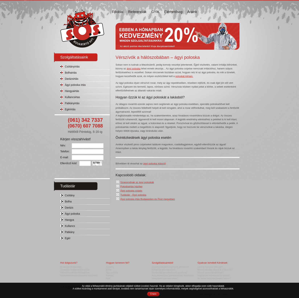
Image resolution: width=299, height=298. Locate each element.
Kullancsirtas (72, 97)
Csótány (70, 195)
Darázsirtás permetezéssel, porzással (169, 272)
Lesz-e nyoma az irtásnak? (210, 267)
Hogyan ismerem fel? (117, 262)
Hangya (69, 219)
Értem (153, 294)
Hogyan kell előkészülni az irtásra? (214, 275)
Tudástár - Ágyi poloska (133, 194)
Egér (68, 238)
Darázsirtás (71, 78)
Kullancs (70, 225)
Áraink (192, 12)
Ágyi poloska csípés (131, 190)
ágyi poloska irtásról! (154, 163)
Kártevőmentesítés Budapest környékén (78, 275)
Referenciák (137, 12)
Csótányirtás (72, 66)
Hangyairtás (72, 91)
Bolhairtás (71, 72)
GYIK (155, 12)
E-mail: (64, 157)
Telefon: (65, 151)
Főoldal (117, 12)
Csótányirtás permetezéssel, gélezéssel (170, 267)
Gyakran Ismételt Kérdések (212, 262)
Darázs (69, 207)
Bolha (68, 201)
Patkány (70, 232)
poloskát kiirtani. (184, 76)
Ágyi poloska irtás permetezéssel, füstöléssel (173, 275)
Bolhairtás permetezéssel (163, 270)
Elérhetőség (173, 12)
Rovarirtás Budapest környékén (74, 270)
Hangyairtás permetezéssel (164, 278)
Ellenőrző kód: (68, 163)
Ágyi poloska (72, 213)
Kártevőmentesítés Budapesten (74, 272)
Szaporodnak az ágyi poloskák (137, 182)
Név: (63, 145)
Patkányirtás (72, 103)
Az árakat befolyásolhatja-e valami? (214, 278)
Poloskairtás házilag (131, 186)
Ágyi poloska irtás (75, 84)
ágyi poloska (134, 68)
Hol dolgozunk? (68, 262)
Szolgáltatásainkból (162, 262)
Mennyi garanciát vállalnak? (210, 272)
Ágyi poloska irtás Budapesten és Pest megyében (147, 199)
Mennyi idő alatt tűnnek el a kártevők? (215, 270)
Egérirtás (70, 109)
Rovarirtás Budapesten (71, 267)
